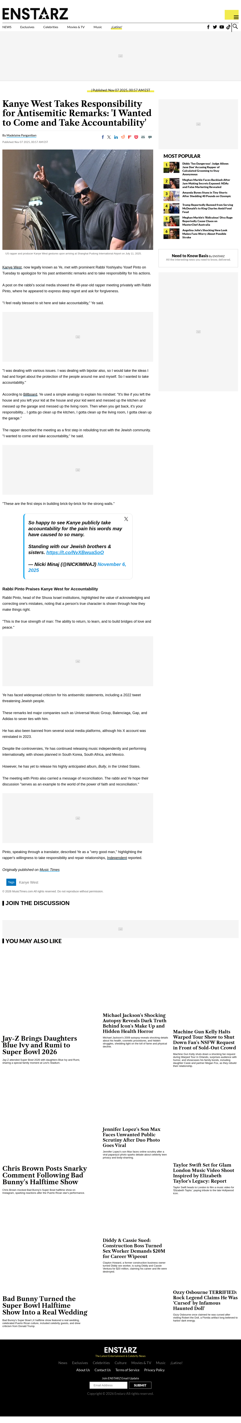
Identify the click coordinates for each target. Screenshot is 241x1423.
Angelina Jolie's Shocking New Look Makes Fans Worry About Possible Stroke (204, 240)
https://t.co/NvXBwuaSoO (75, 559)
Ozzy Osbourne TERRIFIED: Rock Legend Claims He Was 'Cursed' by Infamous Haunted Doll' (205, 1307)
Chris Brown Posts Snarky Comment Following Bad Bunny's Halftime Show (44, 1182)
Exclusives (36, 29)
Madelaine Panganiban (21, 142)
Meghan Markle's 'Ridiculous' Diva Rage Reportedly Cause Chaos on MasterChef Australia (207, 227)
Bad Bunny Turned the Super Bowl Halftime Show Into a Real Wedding (44, 1312)
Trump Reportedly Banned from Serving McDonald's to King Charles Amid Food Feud (207, 215)
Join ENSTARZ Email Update (120, 1385)
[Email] (143, 143)
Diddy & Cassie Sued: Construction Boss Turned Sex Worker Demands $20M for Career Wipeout (134, 1255)
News (62, 1369)
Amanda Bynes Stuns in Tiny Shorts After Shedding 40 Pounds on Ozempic (206, 200)
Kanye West (28, 889)
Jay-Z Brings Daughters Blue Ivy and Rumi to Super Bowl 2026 (39, 1051)
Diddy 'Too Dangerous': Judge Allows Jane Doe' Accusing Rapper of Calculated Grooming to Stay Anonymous (205, 175)
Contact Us (103, 1376)
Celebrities (69, 29)
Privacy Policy (154, 1376)
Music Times (50, 876)
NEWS (9, 29)
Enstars (35, 13)
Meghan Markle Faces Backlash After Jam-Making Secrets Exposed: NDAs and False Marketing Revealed (206, 190)
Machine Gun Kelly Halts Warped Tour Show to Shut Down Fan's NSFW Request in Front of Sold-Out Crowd (204, 1046)
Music (133, 29)
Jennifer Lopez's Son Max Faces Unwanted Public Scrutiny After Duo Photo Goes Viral (131, 1144)
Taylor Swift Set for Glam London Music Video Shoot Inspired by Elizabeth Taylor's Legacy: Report (203, 1179)
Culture (121, 1369)
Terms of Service (127, 1376)
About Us (83, 1376)
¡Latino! (158, 29)
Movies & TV (104, 29)
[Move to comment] (150, 143)
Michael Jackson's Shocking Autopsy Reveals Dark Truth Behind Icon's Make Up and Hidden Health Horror (134, 1030)
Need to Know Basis (190, 262)
